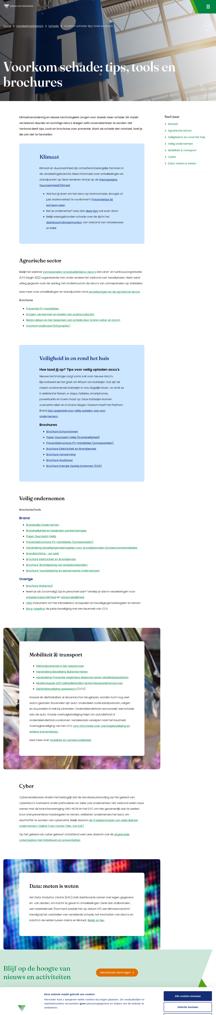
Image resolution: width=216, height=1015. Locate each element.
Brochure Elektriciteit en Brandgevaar (71, 449)
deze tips (92, 211)
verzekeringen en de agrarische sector (114, 292)
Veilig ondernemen (180, 144)
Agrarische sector (180, 131)
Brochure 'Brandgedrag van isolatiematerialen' (57, 565)
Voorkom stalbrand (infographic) (48, 326)
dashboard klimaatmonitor (64, 222)
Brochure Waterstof (39, 586)
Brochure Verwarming (61, 454)
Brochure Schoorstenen (62, 431)
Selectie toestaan (188, 981)
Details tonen (182, 1008)
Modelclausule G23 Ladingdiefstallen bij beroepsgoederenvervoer (79, 683)
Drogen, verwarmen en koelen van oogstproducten (60, 314)
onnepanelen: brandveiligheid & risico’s (70, 272)
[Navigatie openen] (208, 6)
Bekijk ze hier (96, 920)
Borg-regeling (35, 609)
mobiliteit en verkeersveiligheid (70, 740)
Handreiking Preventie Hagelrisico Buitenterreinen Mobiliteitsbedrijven (82, 677)
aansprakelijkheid (72, 597)
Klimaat (173, 124)
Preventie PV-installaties (42, 309)
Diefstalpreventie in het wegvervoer (60, 666)
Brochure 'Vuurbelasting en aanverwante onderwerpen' (63, 571)
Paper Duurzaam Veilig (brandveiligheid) (73, 437)
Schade (53, 26)
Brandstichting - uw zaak (42, 553)
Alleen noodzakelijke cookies (187, 992)
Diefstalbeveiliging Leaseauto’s (56, 689)
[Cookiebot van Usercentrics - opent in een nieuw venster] (22, 1008)
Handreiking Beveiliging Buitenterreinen (62, 672)
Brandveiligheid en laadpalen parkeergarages (56, 531)
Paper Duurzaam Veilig (41, 536)
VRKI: (29, 603)
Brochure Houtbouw (59, 460)
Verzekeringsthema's (29, 26)
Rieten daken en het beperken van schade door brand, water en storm (73, 320)
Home (7, 26)
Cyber (172, 157)
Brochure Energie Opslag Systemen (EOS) (74, 466)
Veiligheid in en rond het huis (186, 137)
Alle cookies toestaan (188, 970)
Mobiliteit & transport (182, 150)
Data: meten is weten (182, 163)
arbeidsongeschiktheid (41, 597)
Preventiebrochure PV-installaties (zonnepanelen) (80, 443)
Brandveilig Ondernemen (42, 525)
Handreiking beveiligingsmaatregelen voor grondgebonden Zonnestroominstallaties (81, 548)
